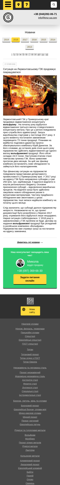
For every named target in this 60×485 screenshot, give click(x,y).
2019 (6, 39)
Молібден (30, 439)
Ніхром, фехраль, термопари (29, 328)
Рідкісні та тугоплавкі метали (29, 430)
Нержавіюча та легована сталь (29, 367)
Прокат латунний (29, 421)
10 (38, 54)
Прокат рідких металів (30, 442)
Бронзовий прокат (30, 405)
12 (47, 54)
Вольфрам (30, 435)
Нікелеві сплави (29, 324)
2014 (52, 39)
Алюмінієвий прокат (30, 460)
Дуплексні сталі (30, 387)
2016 (34, 39)
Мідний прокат (30, 417)
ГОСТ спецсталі (30, 344)
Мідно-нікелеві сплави (30, 413)
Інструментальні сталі (30, 395)
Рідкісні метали (30, 446)
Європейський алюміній (30, 468)
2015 (43, 39)
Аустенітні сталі (30, 380)
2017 (25, 39)
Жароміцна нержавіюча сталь (30, 376)
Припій (30, 476)
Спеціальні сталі (30, 391)
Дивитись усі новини (28, 242)
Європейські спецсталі (30, 340)
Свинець (30, 483)
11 (43, 54)
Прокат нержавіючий (30, 372)
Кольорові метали (29, 455)
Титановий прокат (30, 354)
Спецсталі (30, 336)
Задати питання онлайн (29, 279)
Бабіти (30, 472)
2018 (15, 39)
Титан (30, 349)
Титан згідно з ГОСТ (30, 358)
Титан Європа (30, 362)
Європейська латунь (30, 424)
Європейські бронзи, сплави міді (30, 409)
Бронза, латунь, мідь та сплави (30, 400)
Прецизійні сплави (30, 332)
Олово (30, 479)
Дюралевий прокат (30, 464)
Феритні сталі (30, 384)
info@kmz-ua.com (47, 17)
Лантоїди (30, 450)
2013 (29, 47)
